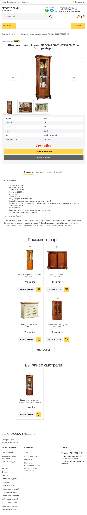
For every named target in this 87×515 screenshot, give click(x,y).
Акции (4, 2)
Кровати (5, 475)
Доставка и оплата (13, 2)
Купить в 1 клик (43, 158)
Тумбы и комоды (8, 462)
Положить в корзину (43, 151)
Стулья (4, 465)
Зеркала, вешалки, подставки (9, 457)
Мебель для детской (10, 499)
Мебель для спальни (10, 502)
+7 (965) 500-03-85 (69, 9)
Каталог (10, 26)
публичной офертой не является (68, 11)
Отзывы (58, 172)
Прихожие (6, 482)
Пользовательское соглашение (31, 470)
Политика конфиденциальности (32, 464)
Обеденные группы (9, 492)
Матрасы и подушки (9, 479)
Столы (4, 472)
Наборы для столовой (10, 489)
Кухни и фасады (8, 485)
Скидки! (78, 26)
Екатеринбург (80, 2)
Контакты (24, 2)
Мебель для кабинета (10, 496)
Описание (28, 172)
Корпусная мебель (9, 509)
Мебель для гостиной (10, 506)
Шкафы (5, 468)
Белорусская (10, 9)
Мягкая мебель (8, 453)
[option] (43, 77)
